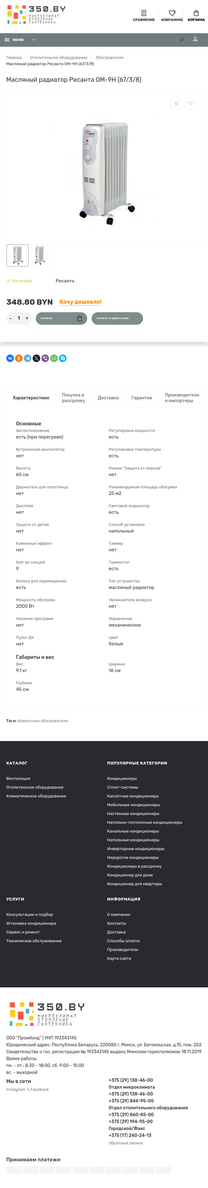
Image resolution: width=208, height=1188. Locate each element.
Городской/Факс (127, 1128)
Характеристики (31, 398)
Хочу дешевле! (80, 301)
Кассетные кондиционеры (133, 796)
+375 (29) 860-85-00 (131, 1114)
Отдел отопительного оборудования (148, 1108)
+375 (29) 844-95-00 (131, 1101)
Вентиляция (18, 778)
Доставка (108, 398)
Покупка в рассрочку (73, 397)
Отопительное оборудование (34, 787)
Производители (122, 949)
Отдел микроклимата (132, 1087)
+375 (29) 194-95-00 (131, 1121)
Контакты (116, 923)
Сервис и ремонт (23, 932)
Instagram (16, 1089)
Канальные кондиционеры (133, 831)
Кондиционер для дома (130, 875)
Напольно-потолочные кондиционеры (144, 822)
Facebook (40, 1089)
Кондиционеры (122, 778)
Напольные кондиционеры (133, 840)
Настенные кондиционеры (133, 813)
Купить (61, 318)
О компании (119, 914)
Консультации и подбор (29, 914)
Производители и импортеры (182, 397)
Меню (14, 40)
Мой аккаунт (195, 39)
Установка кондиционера (31, 923)
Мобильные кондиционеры (133, 804)
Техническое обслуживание (34, 940)
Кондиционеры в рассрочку (134, 866)
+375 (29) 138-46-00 (131, 1080)
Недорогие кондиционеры (133, 857)
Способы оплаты (123, 940)
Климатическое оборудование (36, 796)
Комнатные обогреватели (43, 720)
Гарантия (141, 398)
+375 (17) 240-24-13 (130, 1135)
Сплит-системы (122, 787)
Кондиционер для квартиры (134, 883)
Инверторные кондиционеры (136, 848)
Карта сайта (119, 958)
